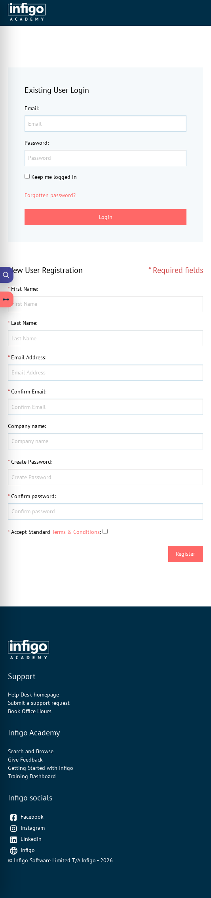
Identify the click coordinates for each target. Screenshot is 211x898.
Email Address (28, 357)
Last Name (23, 322)
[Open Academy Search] (6, 275)
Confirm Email (28, 391)
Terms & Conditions (76, 531)
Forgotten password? (50, 195)
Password (36, 142)
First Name (24, 288)
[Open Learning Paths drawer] (6, 299)
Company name (26, 426)
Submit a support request (39, 702)
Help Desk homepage (33, 694)
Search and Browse (30, 751)
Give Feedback (25, 759)
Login (105, 217)
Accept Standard (30, 531)
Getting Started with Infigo (40, 767)
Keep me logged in (54, 176)
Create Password (31, 461)
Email (31, 108)
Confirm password (33, 496)
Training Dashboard (32, 776)
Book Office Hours (29, 711)
